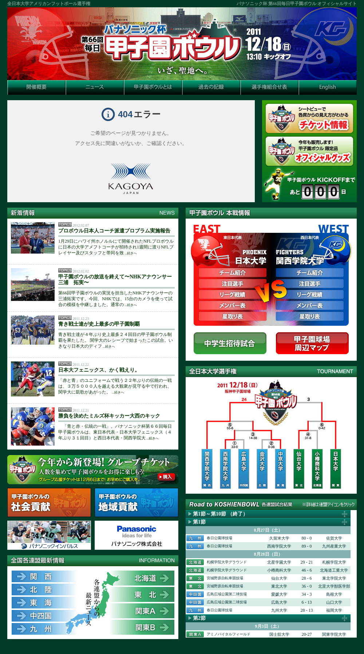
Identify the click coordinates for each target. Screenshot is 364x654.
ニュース (95, 87)
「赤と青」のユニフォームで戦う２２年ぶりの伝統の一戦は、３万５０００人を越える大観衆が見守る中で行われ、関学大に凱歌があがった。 (115, 386)
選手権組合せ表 (269, 87)
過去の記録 (211, 87)
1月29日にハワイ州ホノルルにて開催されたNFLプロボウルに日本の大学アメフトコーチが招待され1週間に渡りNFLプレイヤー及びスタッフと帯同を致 (116, 247)
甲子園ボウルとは (153, 87)
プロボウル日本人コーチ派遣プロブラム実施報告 (114, 231)
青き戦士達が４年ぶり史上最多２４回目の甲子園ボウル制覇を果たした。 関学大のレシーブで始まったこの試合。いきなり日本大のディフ (115, 340)
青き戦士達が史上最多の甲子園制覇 (99, 324)
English (327, 87)
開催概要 (36, 87)
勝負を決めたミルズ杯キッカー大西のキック (109, 416)
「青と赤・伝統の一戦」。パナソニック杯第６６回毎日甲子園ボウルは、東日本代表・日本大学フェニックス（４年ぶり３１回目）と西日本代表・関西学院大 (115, 432)
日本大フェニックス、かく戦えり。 (99, 370)
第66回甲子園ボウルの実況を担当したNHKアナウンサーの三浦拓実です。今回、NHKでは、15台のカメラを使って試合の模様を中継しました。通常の (115, 298)
